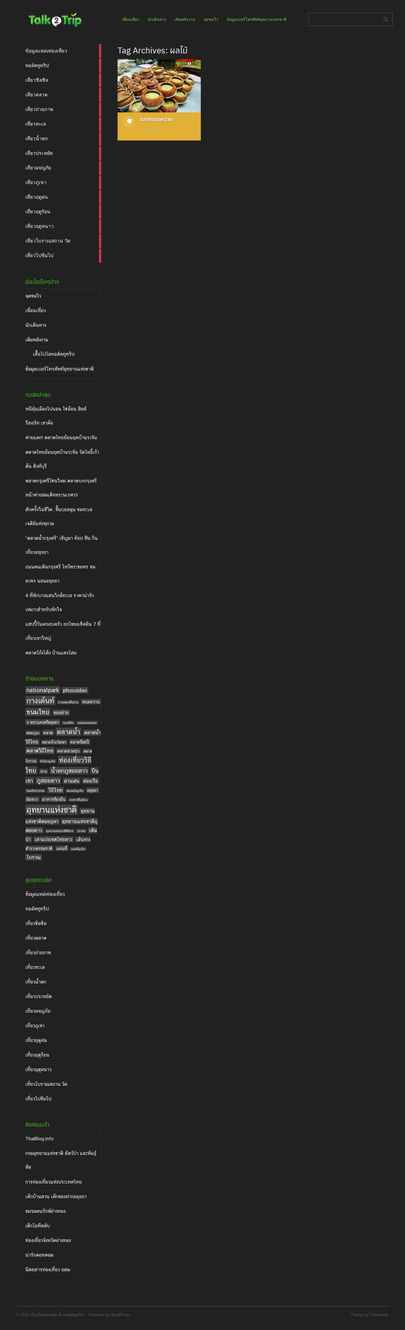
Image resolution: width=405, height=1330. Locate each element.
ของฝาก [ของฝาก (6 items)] (61, 712)
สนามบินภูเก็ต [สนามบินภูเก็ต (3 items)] (75, 790)
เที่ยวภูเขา (34, 1025)
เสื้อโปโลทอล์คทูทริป (54, 354)
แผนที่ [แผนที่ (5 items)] (61, 848)
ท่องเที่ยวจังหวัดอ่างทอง (48, 1240)
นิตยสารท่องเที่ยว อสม (47, 1269)
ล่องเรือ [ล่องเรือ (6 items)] (90, 781)
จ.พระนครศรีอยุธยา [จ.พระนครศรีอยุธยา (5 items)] (42, 722)
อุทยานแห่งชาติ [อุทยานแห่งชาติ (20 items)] (51, 810)
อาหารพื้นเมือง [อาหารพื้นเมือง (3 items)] (78, 799)
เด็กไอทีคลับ (37, 1226)
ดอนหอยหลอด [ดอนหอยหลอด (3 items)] (87, 722)
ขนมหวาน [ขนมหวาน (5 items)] (91, 701)
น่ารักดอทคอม (39, 1255)
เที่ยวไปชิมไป (38, 1099)
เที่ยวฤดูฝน (36, 1040)
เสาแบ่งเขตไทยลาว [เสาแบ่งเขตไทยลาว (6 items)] (53, 839)
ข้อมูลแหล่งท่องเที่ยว (45, 894)
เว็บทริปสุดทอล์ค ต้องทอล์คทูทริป (57, 1315)
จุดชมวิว (33, 296)
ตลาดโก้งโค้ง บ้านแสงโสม (50, 653)
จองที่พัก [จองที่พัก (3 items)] (68, 722)
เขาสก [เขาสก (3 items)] (81, 831)
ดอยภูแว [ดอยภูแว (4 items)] (32, 733)
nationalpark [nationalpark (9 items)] (42, 690)
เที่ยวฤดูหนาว (38, 1069)
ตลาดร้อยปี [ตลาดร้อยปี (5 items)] (79, 741)
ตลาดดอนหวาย (156, 119)
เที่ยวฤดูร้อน (37, 1055)
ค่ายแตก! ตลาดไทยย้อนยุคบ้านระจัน (61, 437)
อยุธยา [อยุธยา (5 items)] (92, 790)
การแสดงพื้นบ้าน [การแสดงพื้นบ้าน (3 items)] (68, 702)
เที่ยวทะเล (35, 967)
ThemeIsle (379, 1315)
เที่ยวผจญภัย (37, 1011)
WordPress (120, 1315)
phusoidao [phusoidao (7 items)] (75, 690)
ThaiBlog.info (39, 1138)
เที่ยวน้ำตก (35, 982)
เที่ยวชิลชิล (35, 923)
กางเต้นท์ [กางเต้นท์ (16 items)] (40, 700)
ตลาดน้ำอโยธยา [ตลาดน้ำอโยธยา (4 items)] (54, 742)
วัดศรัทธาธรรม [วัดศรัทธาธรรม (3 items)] (35, 790)
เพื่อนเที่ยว (35, 310)
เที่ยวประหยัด (38, 996)
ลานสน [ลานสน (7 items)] (71, 781)
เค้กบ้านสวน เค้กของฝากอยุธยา (56, 1196)
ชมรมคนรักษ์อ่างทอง (45, 1211)
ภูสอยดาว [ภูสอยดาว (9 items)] (48, 780)
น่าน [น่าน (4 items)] (43, 771)
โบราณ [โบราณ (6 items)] (33, 857)
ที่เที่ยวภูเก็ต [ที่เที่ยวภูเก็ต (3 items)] (47, 761)
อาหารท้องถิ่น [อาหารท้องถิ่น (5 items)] (54, 799)
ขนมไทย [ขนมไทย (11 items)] (38, 712)
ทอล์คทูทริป (37, 909)
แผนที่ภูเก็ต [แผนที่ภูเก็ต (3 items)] (78, 849)
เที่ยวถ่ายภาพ (38, 952)
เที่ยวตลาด (35, 938)
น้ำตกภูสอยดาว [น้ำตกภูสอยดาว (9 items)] (69, 770)
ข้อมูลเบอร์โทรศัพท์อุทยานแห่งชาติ (59, 369)
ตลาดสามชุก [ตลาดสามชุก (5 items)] (68, 750)
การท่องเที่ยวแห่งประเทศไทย (53, 1182)
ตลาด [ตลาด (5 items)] (48, 732)
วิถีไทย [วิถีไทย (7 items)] (55, 790)
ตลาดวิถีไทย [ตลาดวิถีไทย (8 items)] (39, 750)
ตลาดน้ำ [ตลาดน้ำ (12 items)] (68, 732)
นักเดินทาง (35, 325)
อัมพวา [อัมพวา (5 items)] (32, 799)
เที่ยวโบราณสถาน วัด (46, 1084)
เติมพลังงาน (36, 340)
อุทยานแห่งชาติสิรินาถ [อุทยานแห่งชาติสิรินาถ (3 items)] (59, 831)
